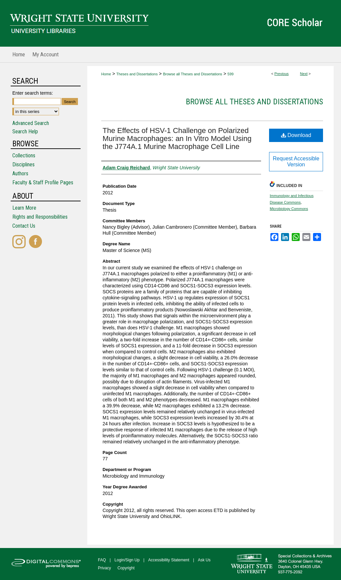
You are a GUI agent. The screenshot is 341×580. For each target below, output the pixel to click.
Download (296, 135)
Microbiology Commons (289, 209)
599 (230, 74)
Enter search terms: (32, 93)
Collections (23, 155)
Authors (20, 173)
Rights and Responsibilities (40, 217)
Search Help (25, 131)
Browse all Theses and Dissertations (192, 74)
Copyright (126, 568)
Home (106, 74)
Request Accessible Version (296, 161)
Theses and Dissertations (137, 74)
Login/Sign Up (127, 560)
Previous (281, 74)
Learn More (24, 208)
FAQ (102, 560)
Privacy (104, 568)
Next (304, 74)
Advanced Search (30, 123)
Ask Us (204, 560)
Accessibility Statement (168, 560)
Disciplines (23, 164)
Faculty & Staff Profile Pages (42, 182)
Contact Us (23, 226)
